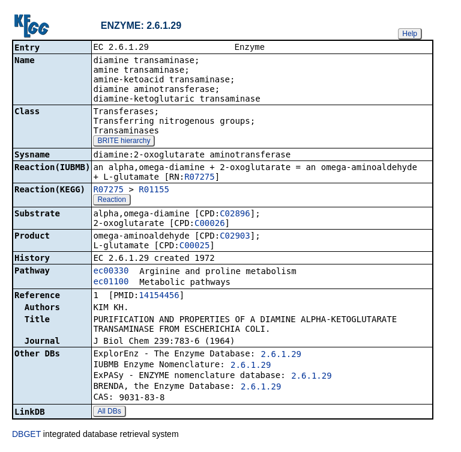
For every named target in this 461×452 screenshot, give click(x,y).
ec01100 (110, 282)
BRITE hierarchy (123, 142)
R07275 (199, 178)
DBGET (26, 435)
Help (409, 33)
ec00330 (110, 271)
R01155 (154, 190)
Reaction (111, 201)
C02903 (235, 237)
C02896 (235, 214)
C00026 (209, 224)
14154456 (159, 296)
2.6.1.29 (281, 355)
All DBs (109, 412)
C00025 (194, 246)
